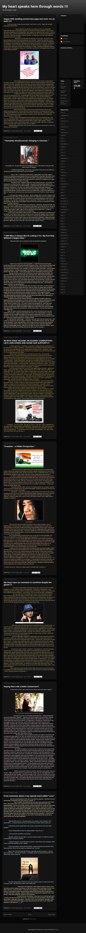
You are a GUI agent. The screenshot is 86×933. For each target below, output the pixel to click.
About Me (63, 98)
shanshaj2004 (66, 41)
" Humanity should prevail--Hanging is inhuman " (26, 141)
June (62, 112)
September (64, 115)
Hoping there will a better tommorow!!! (21, 686)
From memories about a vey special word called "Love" (29, 796)
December (63, 144)
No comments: (28, 131)
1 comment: (26, 572)
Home (30, 914)
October (63, 206)
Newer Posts (7, 914)
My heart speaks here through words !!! (35, 6)
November (63, 204)
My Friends (64, 95)
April (62, 124)
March (62, 129)
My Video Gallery (63, 87)
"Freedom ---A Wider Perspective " (19, 446)
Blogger (56, 929)
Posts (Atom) (33, 919)
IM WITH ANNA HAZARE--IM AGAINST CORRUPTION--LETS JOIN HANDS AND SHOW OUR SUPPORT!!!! (28, 342)
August (63, 135)
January (63, 198)
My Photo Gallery (63, 91)
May (62, 169)
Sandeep (64, 38)
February (63, 172)
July (62, 138)
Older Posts (51, 914)
